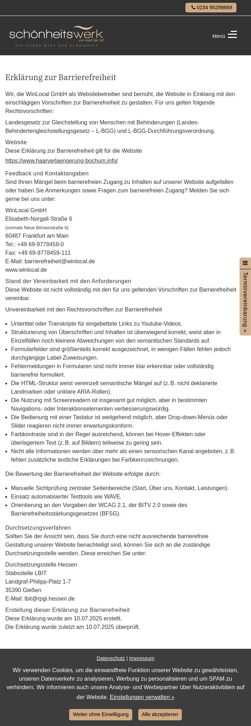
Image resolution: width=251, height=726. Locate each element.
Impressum (141, 658)
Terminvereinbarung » (245, 302)
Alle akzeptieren (160, 714)
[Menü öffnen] (245, 263)
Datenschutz (111, 658)
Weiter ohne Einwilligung (101, 714)
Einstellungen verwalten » (142, 697)
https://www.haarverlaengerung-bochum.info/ (61, 161)
